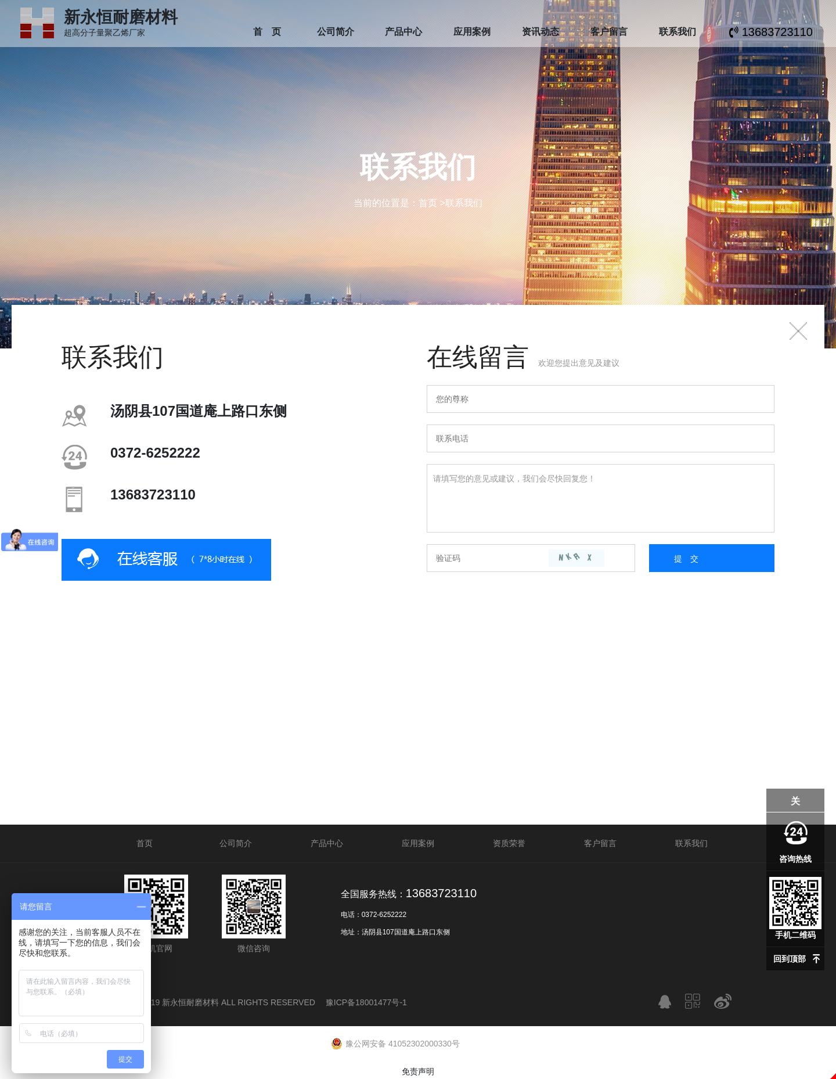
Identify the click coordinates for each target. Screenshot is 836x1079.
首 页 (267, 32)
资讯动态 (540, 32)
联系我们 (677, 32)
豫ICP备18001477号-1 (366, 1002)
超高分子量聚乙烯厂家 (121, 28)
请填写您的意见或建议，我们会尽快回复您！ (600, 498)
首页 (428, 203)
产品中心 (403, 32)
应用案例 (472, 32)
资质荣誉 (509, 843)
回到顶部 (789, 958)
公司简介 (335, 32)
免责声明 (418, 1071)
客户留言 (609, 32)
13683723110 (771, 32)
